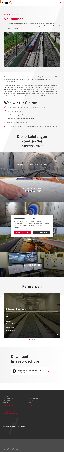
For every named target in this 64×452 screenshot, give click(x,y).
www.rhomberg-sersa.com (9, 413)
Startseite (7, 14)
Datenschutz (18, 441)
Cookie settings (41, 232)
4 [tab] (34, 339)
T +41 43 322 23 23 (33, 405)
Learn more (17, 227)
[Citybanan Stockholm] (32, 315)
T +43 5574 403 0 (7, 405)
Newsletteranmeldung (8, 445)
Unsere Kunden (15, 14)
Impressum (5, 441)
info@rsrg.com (6, 411)
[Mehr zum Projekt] (32, 335)
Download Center (32, 441)
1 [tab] (29, 339)
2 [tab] (31, 339)
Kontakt (23, 445)
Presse (45, 441)
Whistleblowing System (38, 445)
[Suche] (57, 3)
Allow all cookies (22, 232)
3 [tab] (33, 339)
